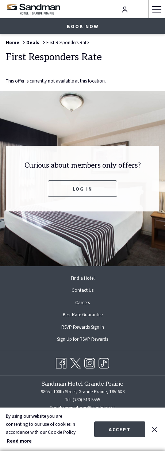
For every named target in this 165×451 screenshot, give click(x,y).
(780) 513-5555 (86, 400)
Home (12, 42)
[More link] (156, 9)
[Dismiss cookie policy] (154, 429)
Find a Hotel (83, 278)
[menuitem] (82, 278)
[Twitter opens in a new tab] (75, 362)
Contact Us (82, 290)
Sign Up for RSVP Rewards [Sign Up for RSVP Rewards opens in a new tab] (88, 339)
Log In (82, 189)
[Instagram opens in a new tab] (89, 362)
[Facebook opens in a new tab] (61, 362)
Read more (19, 441)
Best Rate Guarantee (83, 315)
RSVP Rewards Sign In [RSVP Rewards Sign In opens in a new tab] (88, 327)
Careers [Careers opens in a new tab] (88, 303)
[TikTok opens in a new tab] (104, 362)
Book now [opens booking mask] (83, 26)
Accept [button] (120, 429)
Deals (32, 42)
